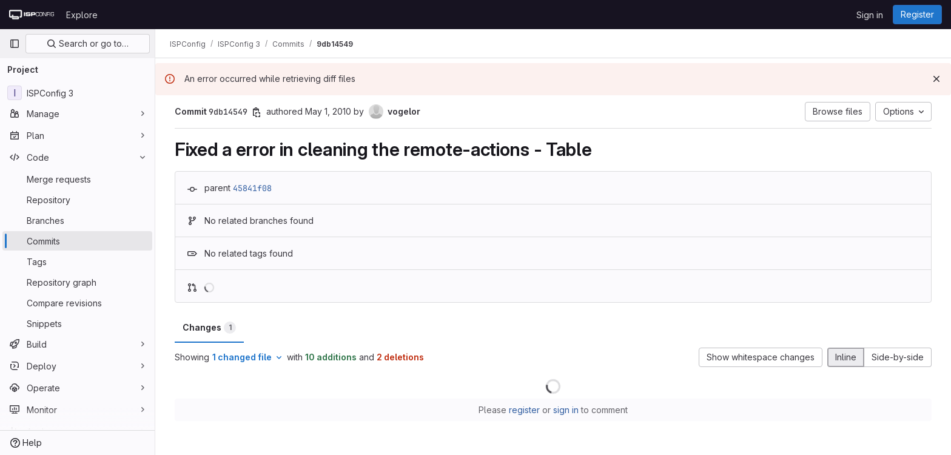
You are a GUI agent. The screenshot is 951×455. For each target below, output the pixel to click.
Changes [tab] (209, 328)
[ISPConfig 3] (77, 93)
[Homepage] (31, 14)
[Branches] (77, 220)
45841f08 (252, 188)
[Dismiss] (936, 79)
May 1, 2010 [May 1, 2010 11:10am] (328, 111)
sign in (566, 410)
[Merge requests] (77, 179)
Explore (82, 15)
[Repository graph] (77, 282)
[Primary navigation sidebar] (14, 43)
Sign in (869, 15)
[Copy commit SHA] (256, 112)
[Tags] (77, 261)
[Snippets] (77, 323)
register (524, 410)
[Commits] (77, 241)
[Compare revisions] (77, 302)
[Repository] (77, 199)
